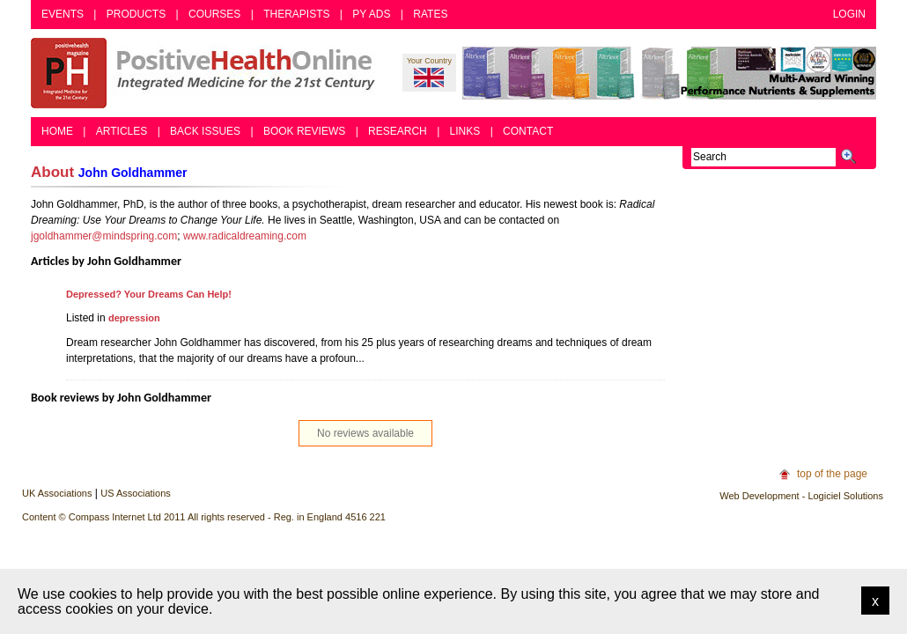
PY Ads (371, 14)
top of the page (832, 474)
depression (134, 318)
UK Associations (57, 493)
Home (57, 131)
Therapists (296, 14)
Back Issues (205, 131)
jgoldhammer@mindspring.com (104, 236)
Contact (528, 131)
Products (136, 14)
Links (465, 131)
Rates (430, 14)
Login (849, 14)
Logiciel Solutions (845, 495)
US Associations (135, 493)
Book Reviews (304, 131)
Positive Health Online (207, 73)
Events (62, 14)
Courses (214, 14)
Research (397, 131)
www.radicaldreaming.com (244, 236)
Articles (121, 131)
